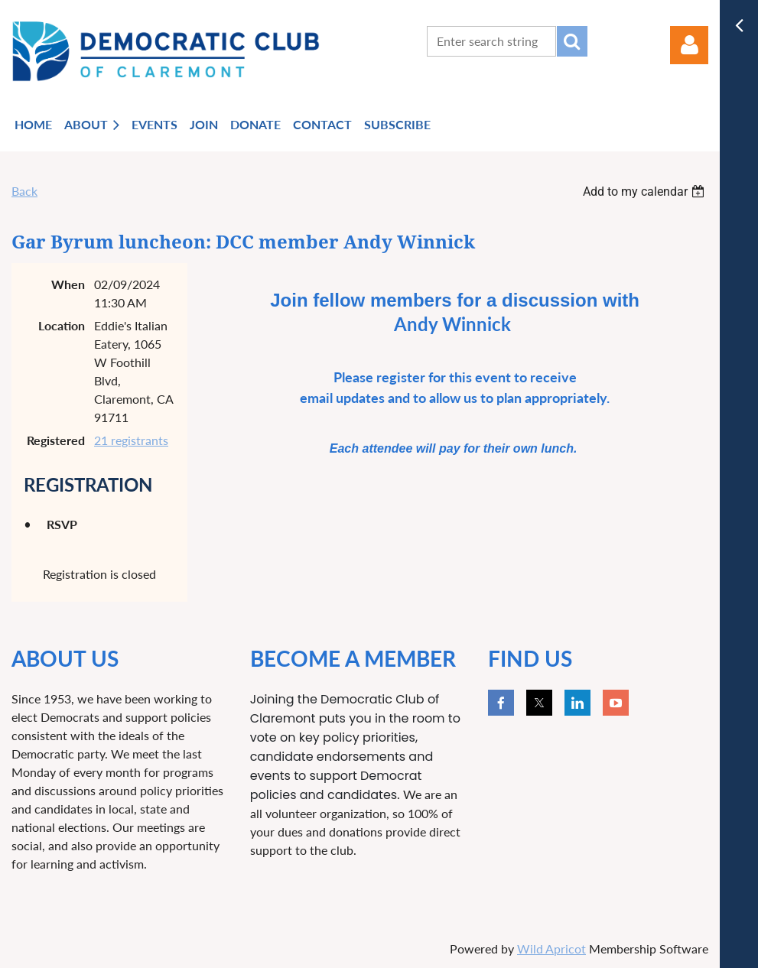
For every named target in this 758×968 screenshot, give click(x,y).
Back (24, 191)
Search (572, 41)
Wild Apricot (551, 948)
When (68, 284)
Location (61, 325)
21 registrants (131, 440)
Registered (56, 440)
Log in (689, 45)
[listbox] (645, 191)
